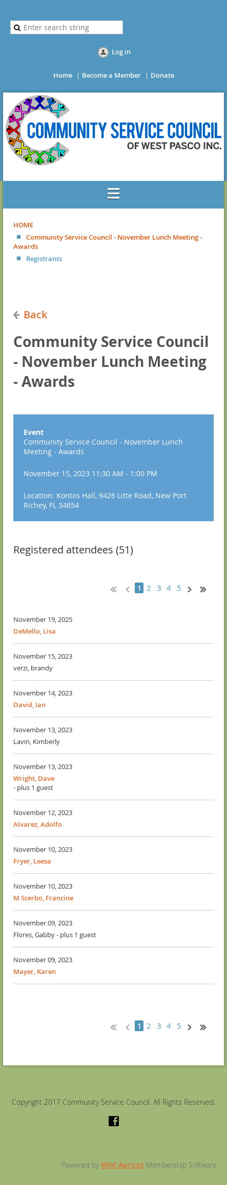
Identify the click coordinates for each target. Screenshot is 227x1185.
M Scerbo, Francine (43, 897)
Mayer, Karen (34, 971)
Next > (191, 588)
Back (35, 314)
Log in (121, 51)
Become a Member (111, 75)
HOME (23, 224)
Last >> (207, 588)
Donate (162, 75)
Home (62, 75)
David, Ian (29, 704)
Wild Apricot (122, 1165)
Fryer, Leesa (32, 861)
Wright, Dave (33, 778)
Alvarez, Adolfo (37, 824)
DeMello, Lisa (34, 631)
